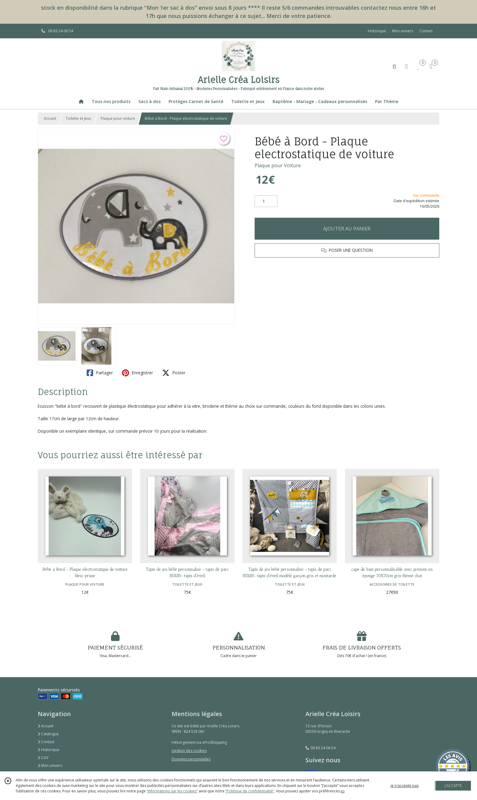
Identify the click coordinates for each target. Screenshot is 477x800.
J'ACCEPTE (453, 785)
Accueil (50, 118)
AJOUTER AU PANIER (347, 228)
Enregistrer (137, 372)
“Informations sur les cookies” (172, 791)
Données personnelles (191, 759)
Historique (48, 749)
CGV (43, 757)
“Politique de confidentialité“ (249, 791)
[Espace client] (406, 66)
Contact (426, 30)
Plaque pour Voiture (278, 165)
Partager (100, 372)
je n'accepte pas (405, 785)
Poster (173, 372)
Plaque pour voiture (118, 118)
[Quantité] (266, 201)
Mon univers (50, 765)
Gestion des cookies (189, 750)
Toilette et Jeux (78, 118)
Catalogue (48, 733)
